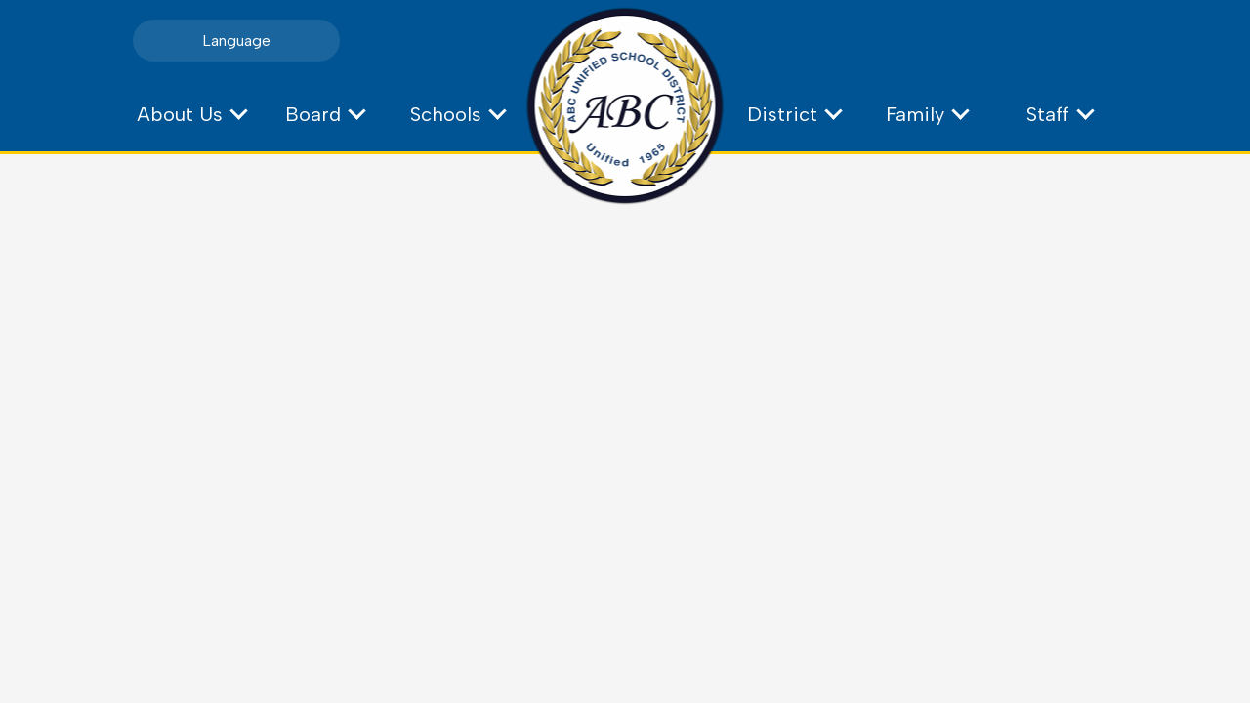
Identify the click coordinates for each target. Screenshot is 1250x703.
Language (236, 40)
